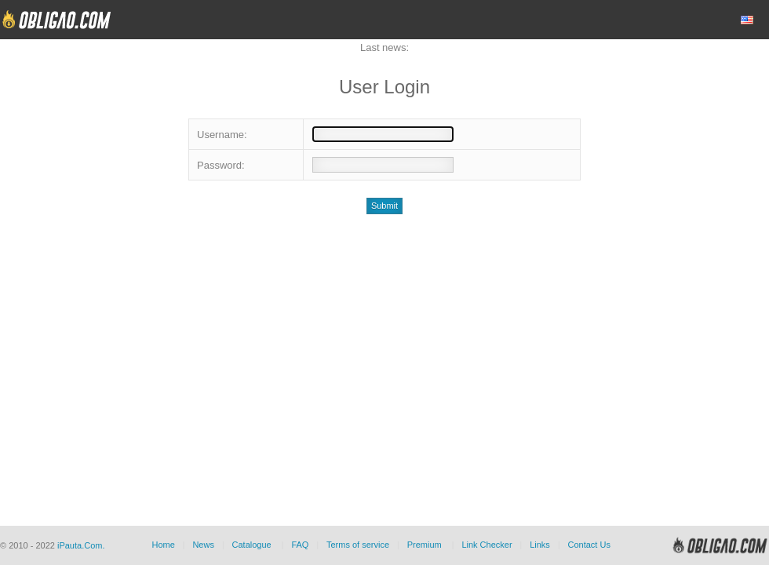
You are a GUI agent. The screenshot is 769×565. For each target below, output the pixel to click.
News (203, 544)
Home (162, 544)
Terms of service (357, 544)
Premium (424, 544)
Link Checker (486, 544)
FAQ (299, 544)
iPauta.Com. (81, 545)
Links (540, 544)
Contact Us (588, 544)
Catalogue (252, 544)
